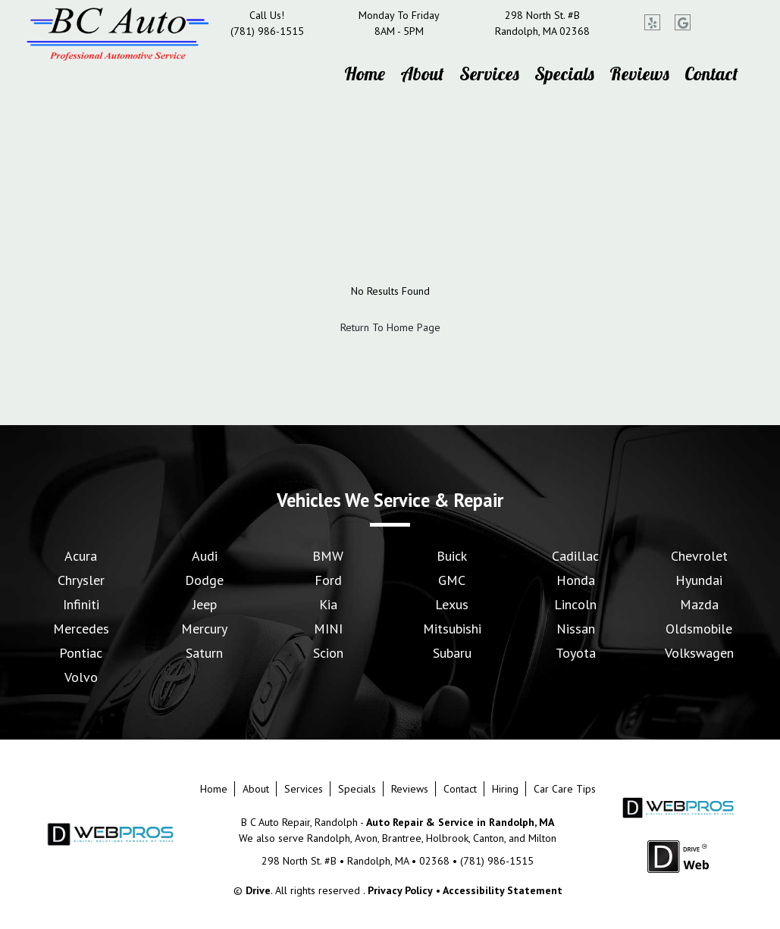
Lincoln (575, 604)
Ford (328, 580)
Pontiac (80, 653)
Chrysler (81, 580)
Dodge (204, 580)
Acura (80, 556)
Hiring (505, 789)
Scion (328, 653)
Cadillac (575, 556)
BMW (327, 556)
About (422, 73)
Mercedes (81, 628)
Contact (711, 73)
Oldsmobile (699, 628)
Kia (328, 604)
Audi (205, 556)
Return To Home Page (390, 327)
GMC (451, 580)
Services (489, 73)
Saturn (204, 653)
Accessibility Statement (502, 890)
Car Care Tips (565, 789)
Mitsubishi (452, 628)
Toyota (576, 653)
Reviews (639, 73)
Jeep (205, 604)
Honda (575, 580)
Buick (452, 556)
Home (364, 73)
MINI (328, 628)
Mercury (204, 628)
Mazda (699, 604)
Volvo (81, 677)
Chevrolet (699, 556)
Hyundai (698, 580)
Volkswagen (699, 653)
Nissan (575, 628)
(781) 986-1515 (267, 31)
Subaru (452, 653)
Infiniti (81, 604)
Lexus (451, 604)
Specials (564, 73)
